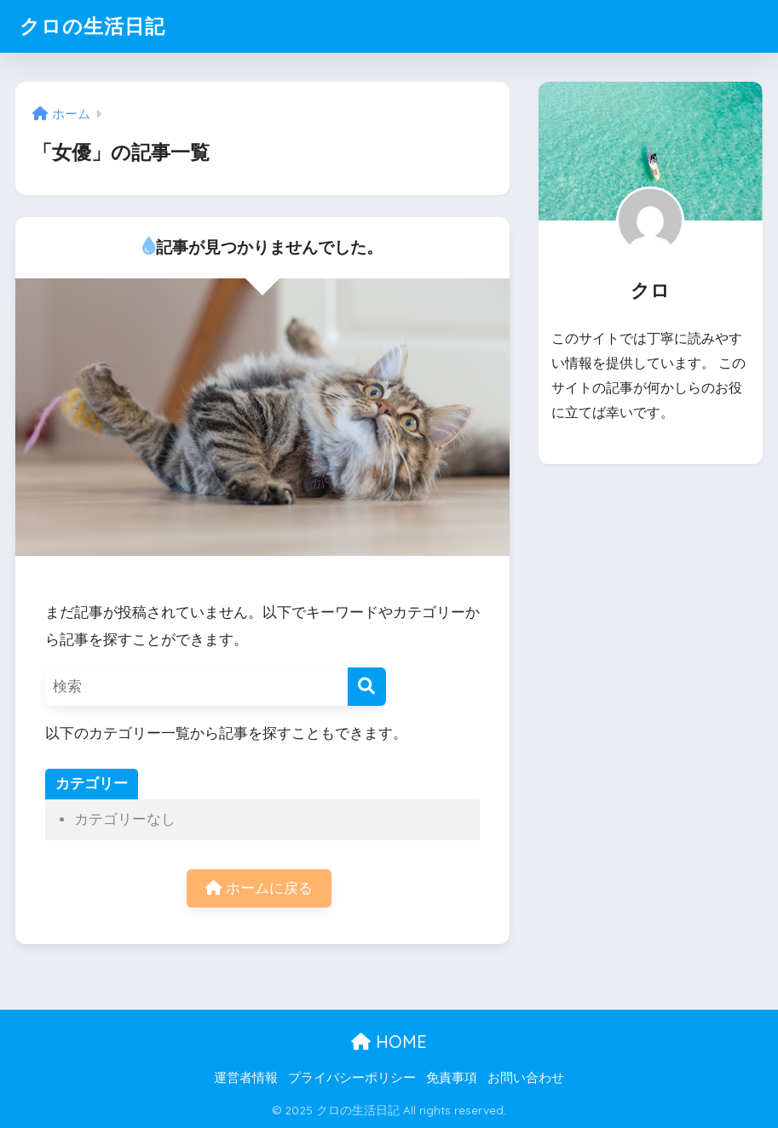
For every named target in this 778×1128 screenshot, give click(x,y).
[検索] (367, 686)
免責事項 (451, 1078)
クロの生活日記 (92, 26)
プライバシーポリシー (352, 1078)
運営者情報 (246, 1078)
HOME (389, 1041)
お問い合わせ (525, 1078)
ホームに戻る (259, 888)
